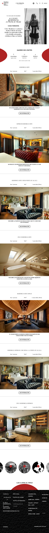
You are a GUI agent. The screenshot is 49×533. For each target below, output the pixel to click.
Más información (24, 113)
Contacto (6, 494)
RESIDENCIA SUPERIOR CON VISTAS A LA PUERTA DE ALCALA (24, 350)
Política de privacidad (19, 500)
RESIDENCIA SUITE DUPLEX (24, 294)
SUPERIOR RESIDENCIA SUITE (24, 124)
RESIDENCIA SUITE (24, 67)
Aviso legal (16, 494)
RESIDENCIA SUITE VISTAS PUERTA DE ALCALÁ (24, 180)
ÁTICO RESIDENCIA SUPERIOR (24, 403)
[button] (19, 60)
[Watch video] (24, 90)
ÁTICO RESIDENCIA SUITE (24, 237)
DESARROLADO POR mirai (40, 526)
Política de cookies (18, 497)
